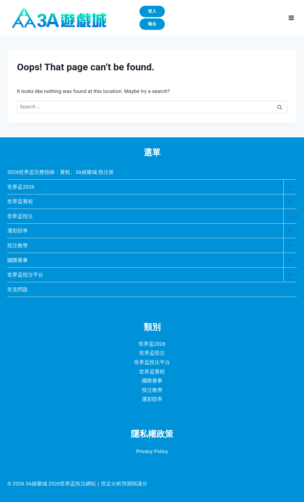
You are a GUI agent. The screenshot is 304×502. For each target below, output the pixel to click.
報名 (152, 23)
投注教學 (17, 245)
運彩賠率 (17, 231)
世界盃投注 (20, 216)
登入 (152, 11)
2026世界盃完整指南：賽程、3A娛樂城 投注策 (60, 172)
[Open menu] (291, 17)
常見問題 (17, 289)
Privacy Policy (152, 451)
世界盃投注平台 (25, 275)
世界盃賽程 (20, 201)
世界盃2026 (20, 187)
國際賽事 (17, 260)
